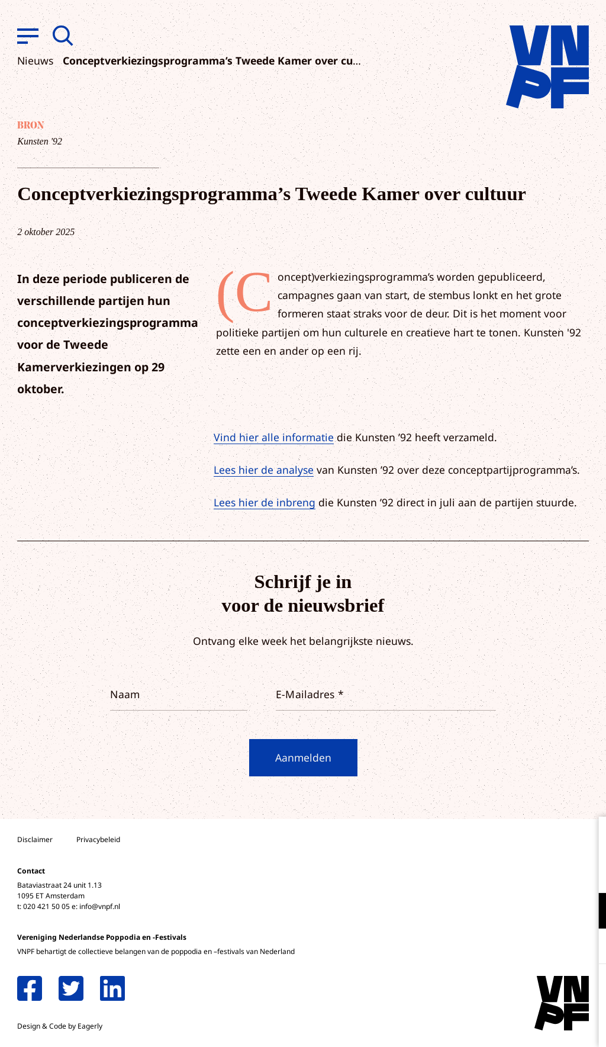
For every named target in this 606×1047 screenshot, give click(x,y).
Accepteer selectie (505, 1025)
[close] (587, 837)
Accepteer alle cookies (505, 990)
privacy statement (547, 872)
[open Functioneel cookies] (587, 912)
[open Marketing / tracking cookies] (587, 947)
